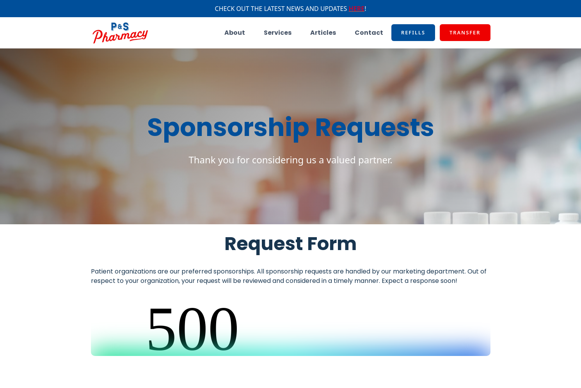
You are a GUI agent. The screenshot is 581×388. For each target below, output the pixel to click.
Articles (323, 32)
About (234, 32)
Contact (369, 32)
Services (277, 32)
